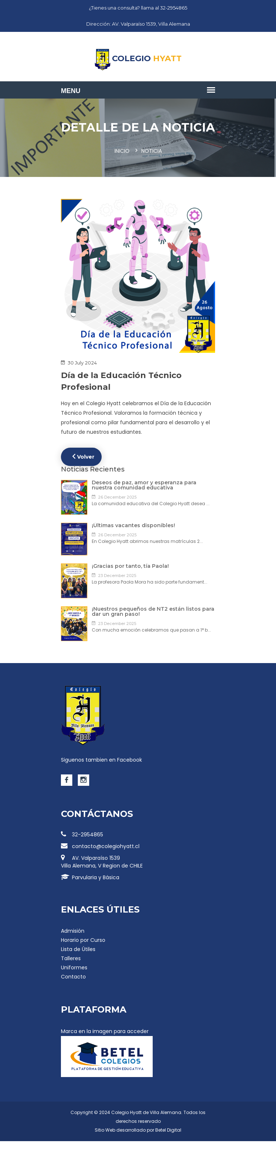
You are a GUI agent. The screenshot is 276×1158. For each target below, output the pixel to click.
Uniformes (74, 967)
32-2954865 (82, 834)
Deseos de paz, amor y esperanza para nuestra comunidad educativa (144, 485)
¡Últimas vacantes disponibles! (133, 525)
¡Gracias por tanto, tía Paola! (130, 566)
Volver (83, 456)
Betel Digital (168, 1130)
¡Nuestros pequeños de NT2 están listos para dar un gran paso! (153, 611)
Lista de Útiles (78, 949)
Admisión (72, 931)
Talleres (71, 958)
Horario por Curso (83, 940)
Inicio (122, 151)
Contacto (73, 976)
